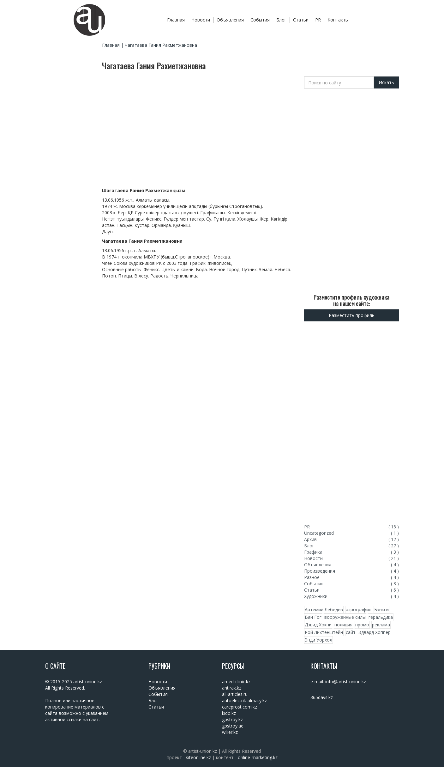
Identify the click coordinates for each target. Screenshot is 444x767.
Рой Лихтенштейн (324, 632)
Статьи (301, 20)
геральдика (381, 617)
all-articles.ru (235, 694)
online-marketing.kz (258, 757)
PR (318, 20)
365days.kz (321, 697)
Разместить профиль (352, 315)
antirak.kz (231, 688)
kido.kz (229, 713)
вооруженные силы (345, 617)
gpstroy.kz (232, 719)
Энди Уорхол (318, 640)
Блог (281, 20)
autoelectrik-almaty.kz (244, 700)
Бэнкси (381, 609)
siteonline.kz (198, 757)
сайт (351, 632)
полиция (343, 625)
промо (362, 625)
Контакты (338, 20)
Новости (200, 20)
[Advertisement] (70, 171)
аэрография (358, 609)
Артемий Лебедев (324, 609)
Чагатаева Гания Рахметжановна (161, 45)
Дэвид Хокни (318, 625)
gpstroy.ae (232, 726)
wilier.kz (230, 732)
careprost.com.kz (239, 707)
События (260, 20)
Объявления (230, 20)
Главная (176, 20)
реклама (381, 625)
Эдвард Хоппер (374, 632)
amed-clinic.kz (236, 682)
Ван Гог (313, 617)
